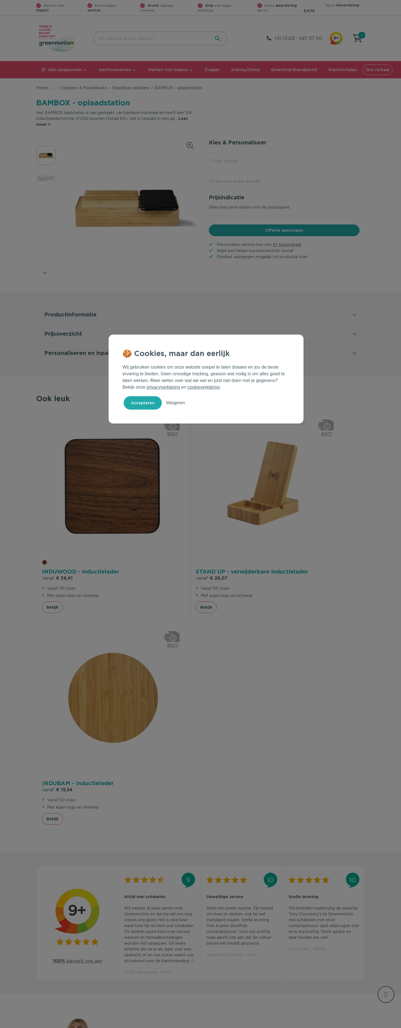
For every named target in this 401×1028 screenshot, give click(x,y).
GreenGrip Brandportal (294, 69)
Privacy (305, 1022)
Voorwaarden (275, 1022)
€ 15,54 (221, 514)
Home (42, 88)
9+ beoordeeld (287, 244)
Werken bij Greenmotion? (311, 942)
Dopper (212, 69)
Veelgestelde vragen (140, 934)
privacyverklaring (163, 387)
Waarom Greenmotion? (309, 934)
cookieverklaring (203, 387)
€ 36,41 (57, 514)
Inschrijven (310, 864)
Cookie (329, 1022)
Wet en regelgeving (139, 942)
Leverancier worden (222, 951)
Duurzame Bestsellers (224, 942)
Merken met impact (168, 69)
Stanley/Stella (245, 69)
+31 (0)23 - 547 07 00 (298, 38)
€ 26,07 (140, 520)
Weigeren (175, 402)
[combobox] (151, 38)
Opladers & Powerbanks (84, 88)
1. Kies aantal (223, 161)
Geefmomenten (115, 69)
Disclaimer (355, 1022)
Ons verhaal (378, 69)
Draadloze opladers (130, 88)
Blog (291, 951)
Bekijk (52, 550)
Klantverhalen (343, 69)
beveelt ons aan (77, 690)
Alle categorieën (62, 69)
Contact (127, 925)
